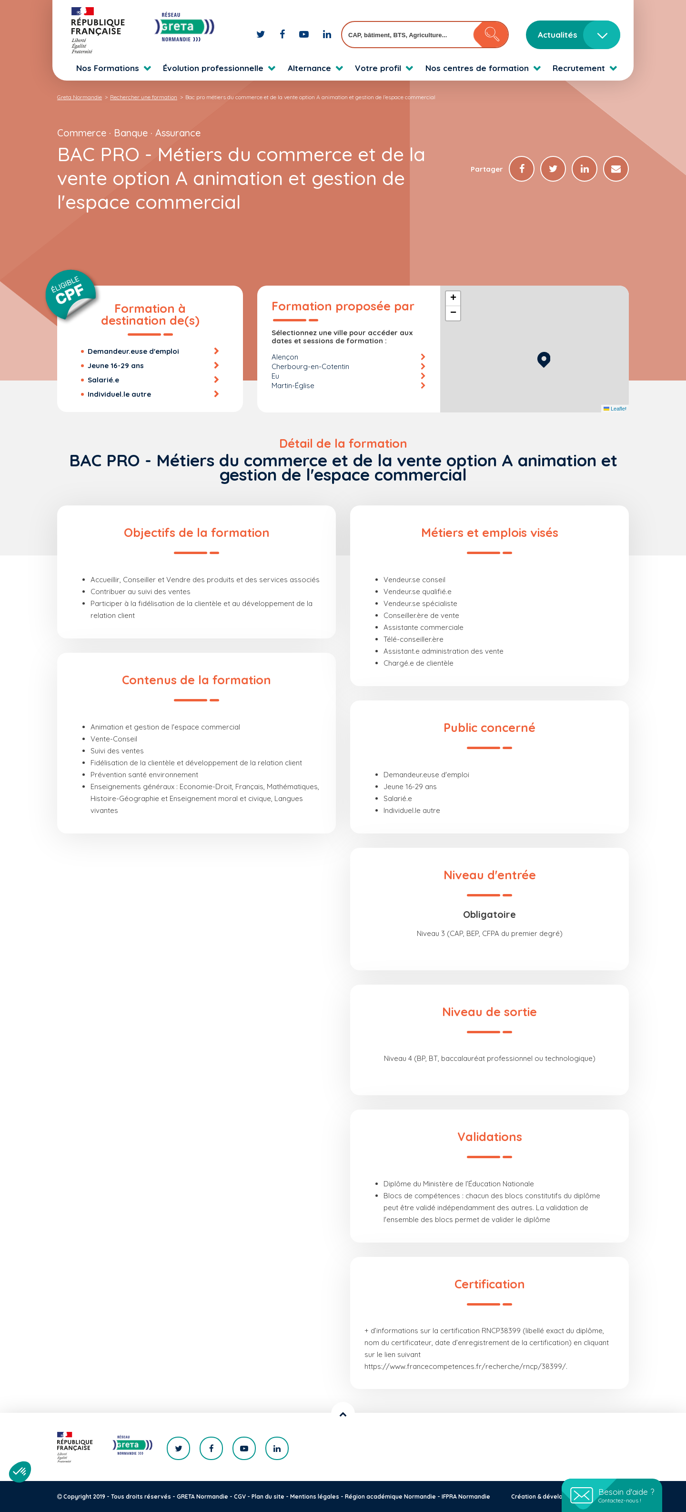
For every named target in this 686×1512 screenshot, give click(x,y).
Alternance (309, 68)
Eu (275, 376)
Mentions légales (314, 1496)
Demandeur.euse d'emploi (133, 351)
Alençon (285, 356)
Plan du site (268, 1496)
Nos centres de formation (477, 68)
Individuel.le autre (119, 394)
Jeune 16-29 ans (116, 365)
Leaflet (615, 408)
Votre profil (378, 68)
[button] (544, 358)
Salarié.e (103, 379)
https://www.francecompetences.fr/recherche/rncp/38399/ (465, 1366)
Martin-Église (293, 385)
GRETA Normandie (202, 1496)
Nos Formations (107, 68)
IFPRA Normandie (466, 1496)
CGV (240, 1496)
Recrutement (579, 68)
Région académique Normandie (390, 1496)
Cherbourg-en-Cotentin (310, 366)
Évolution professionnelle (213, 68)
